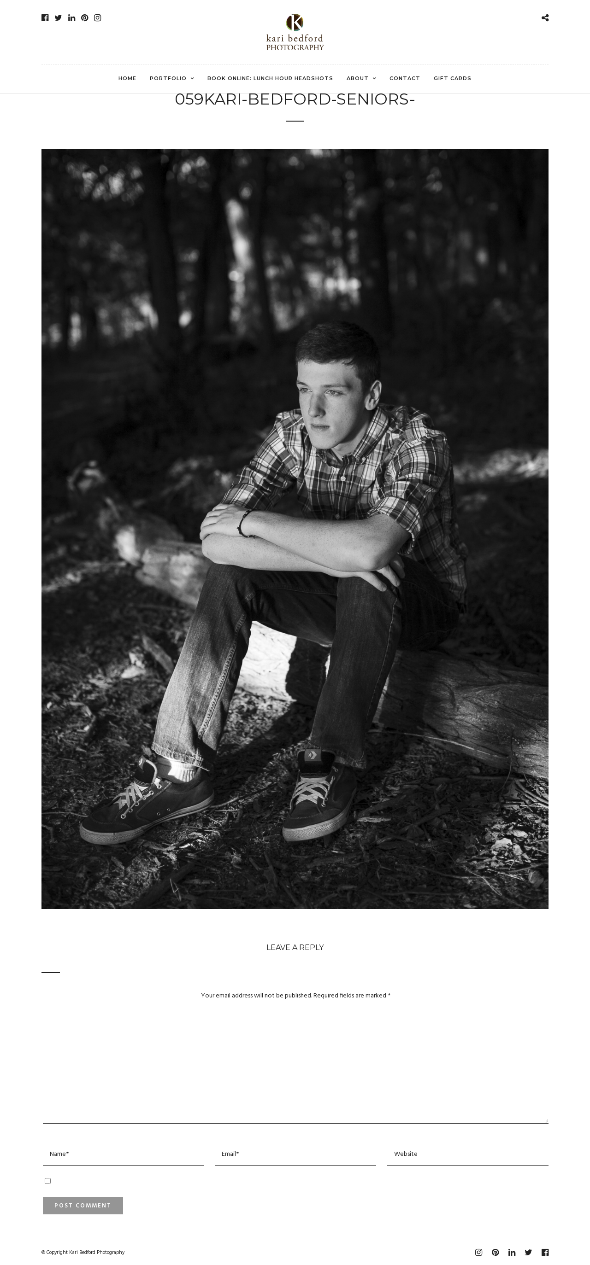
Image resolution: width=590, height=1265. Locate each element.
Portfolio (168, 78)
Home (127, 78)
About (358, 78)
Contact (404, 78)
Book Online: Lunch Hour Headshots (270, 78)
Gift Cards (453, 78)
